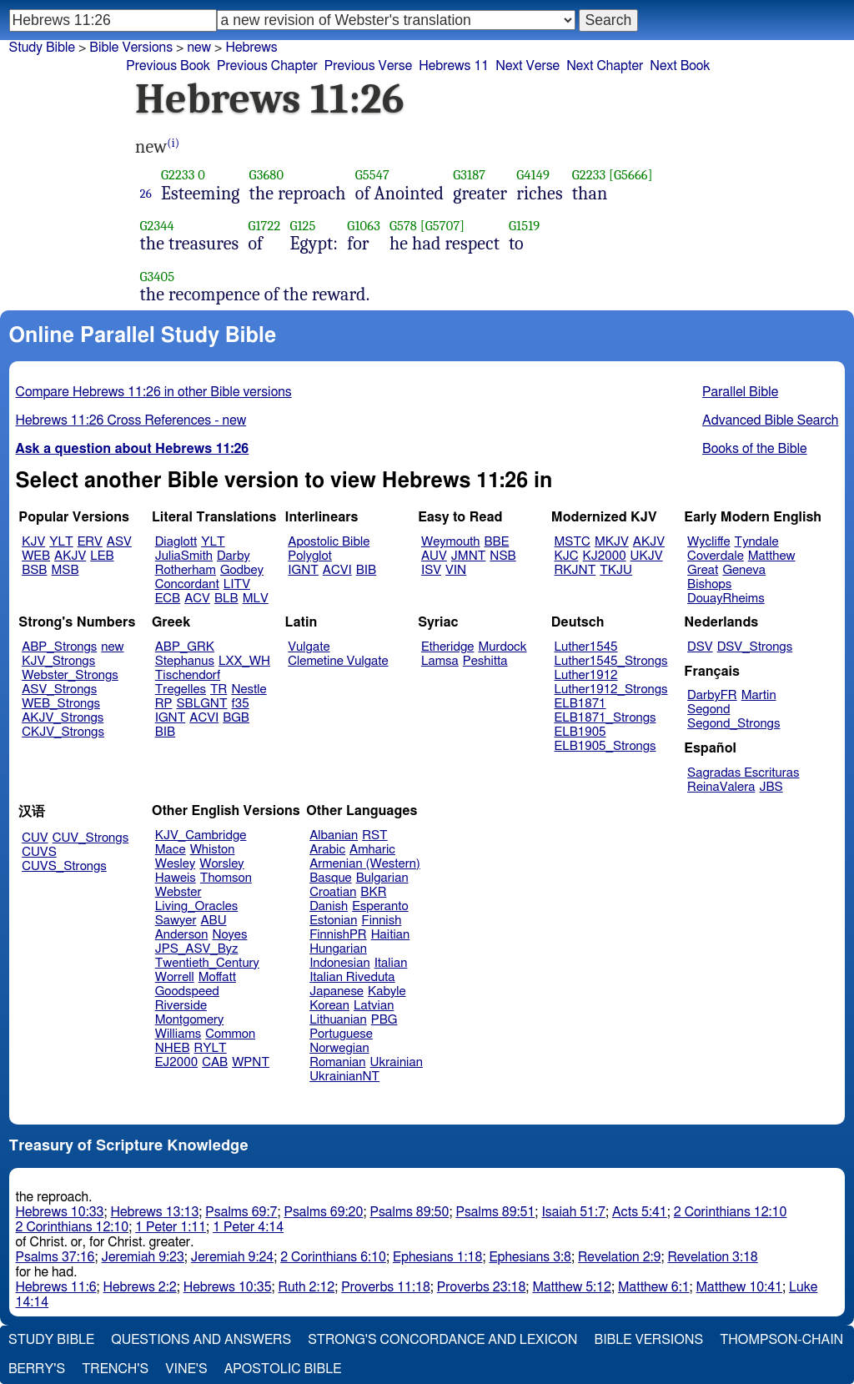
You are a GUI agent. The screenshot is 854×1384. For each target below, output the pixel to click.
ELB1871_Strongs (605, 718)
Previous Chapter (267, 66)
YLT (61, 542)
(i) (173, 143)
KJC (567, 556)
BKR (373, 892)
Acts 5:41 (639, 1212)
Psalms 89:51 (495, 1212)
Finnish (382, 920)
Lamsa (440, 661)
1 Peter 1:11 (170, 1227)
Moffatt (217, 977)
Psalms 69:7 (241, 1212)
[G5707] (442, 226)
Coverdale (715, 556)
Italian (391, 963)
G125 (302, 226)
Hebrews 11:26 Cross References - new (131, 420)
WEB (36, 556)
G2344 (157, 226)
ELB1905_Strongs (605, 746)
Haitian (390, 935)
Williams (178, 1034)
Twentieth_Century (207, 963)
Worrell (174, 977)
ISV (431, 570)
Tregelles (180, 689)
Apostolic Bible (283, 1369)
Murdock (502, 647)
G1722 (264, 226)
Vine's (186, 1369)
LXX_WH (244, 661)
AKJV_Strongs (62, 718)
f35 (240, 703)
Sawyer (176, 920)
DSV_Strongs (755, 647)
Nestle (248, 689)
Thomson (226, 878)
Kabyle (387, 991)
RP (164, 703)
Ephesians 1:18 (437, 1257)
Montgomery (189, 1020)
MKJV (612, 542)
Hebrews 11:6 (56, 1287)
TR (218, 689)
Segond (708, 709)
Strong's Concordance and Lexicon (442, 1339)
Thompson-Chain (781, 1339)
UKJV (646, 556)
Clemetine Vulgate (338, 661)
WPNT (250, 1062)
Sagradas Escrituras (743, 773)
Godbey (242, 570)
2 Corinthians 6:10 (333, 1257)
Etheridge (447, 647)
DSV (700, 647)
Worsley (221, 864)
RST (375, 835)
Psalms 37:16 (55, 1257)
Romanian (337, 1062)
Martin (758, 695)
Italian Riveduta (351, 977)
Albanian (333, 835)
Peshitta (485, 661)
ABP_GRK (184, 647)
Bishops (709, 584)
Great (702, 570)
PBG (384, 1020)
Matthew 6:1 (654, 1287)
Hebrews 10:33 (60, 1212)
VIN (455, 570)
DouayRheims (726, 598)
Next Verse (527, 66)
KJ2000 (604, 556)
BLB (226, 598)
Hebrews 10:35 (227, 1287)
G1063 (363, 226)
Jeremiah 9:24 (232, 1257)
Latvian (374, 1005)
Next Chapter (604, 66)
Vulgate (308, 647)
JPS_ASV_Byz (197, 949)
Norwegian (339, 1048)
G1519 (524, 226)
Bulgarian (382, 878)
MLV (256, 598)
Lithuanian (338, 1020)
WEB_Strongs (61, 703)
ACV (197, 598)
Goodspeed (187, 991)
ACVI (337, 570)
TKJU (616, 570)
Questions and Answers (201, 1339)
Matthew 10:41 (739, 1287)
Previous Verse (368, 66)
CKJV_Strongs (63, 732)
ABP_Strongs (59, 647)
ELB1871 (580, 703)
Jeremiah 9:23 (143, 1257)
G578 (403, 226)
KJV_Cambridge (201, 835)
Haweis (175, 878)
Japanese (336, 991)
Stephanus (184, 661)
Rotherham (185, 570)
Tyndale (757, 542)
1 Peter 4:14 (248, 1227)
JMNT (468, 556)
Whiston (212, 849)
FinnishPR (338, 935)
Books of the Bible (754, 448)
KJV (33, 542)
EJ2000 (176, 1062)
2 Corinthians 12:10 (730, 1212)
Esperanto (380, 906)
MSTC (572, 542)
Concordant (187, 584)
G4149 (533, 175)
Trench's (115, 1369)
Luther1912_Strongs (611, 689)
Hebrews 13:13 (154, 1212)
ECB (167, 598)
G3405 (157, 276)
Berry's (36, 1369)
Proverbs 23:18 (481, 1287)
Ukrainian (396, 1062)
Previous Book (168, 66)
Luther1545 (586, 647)
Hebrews (251, 47)
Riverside (181, 1005)
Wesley (175, 864)
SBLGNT (201, 703)
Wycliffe (708, 542)
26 (146, 193)
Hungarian (338, 949)
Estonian (333, 920)
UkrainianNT (344, 1076)
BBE (497, 542)
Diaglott (176, 542)
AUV (434, 556)
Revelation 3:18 (712, 1257)
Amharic (372, 849)
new (112, 647)
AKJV (70, 556)
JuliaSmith (184, 556)
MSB (64, 570)
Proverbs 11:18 (385, 1287)
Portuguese (341, 1034)
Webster (178, 892)
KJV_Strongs (58, 661)
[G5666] (631, 175)
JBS (770, 787)
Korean (329, 1005)
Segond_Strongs (733, 723)
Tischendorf (187, 675)
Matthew (772, 556)
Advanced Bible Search (770, 420)
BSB (34, 570)
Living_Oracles (197, 906)
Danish (328, 906)
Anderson (181, 935)
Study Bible (42, 47)
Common (230, 1034)
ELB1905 (580, 732)
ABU (213, 920)
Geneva (744, 570)
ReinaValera (721, 787)
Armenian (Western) (364, 864)
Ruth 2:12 (307, 1287)
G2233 (177, 175)
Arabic (327, 849)
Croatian (332, 892)
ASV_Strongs (59, 689)
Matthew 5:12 (571, 1287)
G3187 (469, 175)
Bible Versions (131, 47)
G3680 (266, 175)
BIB (366, 570)
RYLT (209, 1048)
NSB (502, 556)
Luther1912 (586, 675)
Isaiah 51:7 (573, 1212)
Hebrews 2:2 (140, 1287)
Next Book (680, 66)
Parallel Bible (740, 392)
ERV (90, 542)
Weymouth (450, 542)
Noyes (229, 935)
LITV (237, 584)
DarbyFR (712, 695)
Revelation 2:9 (619, 1257)
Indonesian (339, 963)
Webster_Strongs (70, 675)
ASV (119, 542)
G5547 (372, 175)
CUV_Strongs (90, 838)
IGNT (303, 570)
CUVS (39, 852)
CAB (215, 1062)
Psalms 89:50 (409, 1212)
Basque (330, 878)
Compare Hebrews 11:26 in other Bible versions (154, 392)
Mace (170, 849)
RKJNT (575, 570)
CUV (35, 838)
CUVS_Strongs (64, 866)
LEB (101, 556)
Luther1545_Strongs (611, 661)
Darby (233, 556)
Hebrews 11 (454, 66)
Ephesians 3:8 (530, 1257)
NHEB (172, 1048)
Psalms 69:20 (323, 1212)
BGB (236, 718)
